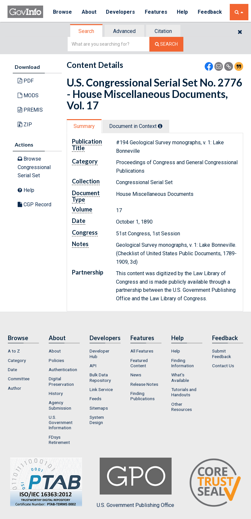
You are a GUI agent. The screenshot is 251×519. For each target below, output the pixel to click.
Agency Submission (60, 405)
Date (12, 369)
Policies (56, 360)
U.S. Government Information (61, 423)
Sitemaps (99, 408)
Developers (120, 12)
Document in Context (135, 126)
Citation (163, 31)
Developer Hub (99, 353)
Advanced (124, 31)
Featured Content (139, 363)
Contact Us (223, 365)
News (135, 374)
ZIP (25, 124)
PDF (26, 81)
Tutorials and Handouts (183, 392)
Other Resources (181, 406)
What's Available (180, 377)
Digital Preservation (61, 381)
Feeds (95, 398)
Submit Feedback (221, 353)
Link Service (101, 389)
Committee (18, 378)
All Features (141, 351)
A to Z (14, 351)
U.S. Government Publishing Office (135, 483)
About (89, 12)
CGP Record (34, 204)
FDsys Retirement (59, 439)
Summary (84, 126)
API (93, 365)
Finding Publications (142, 396)
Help (183, 12)
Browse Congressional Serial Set (34, 167)
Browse (62, 12)
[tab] (86, 31)
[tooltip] (160, 126)
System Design (97, 420)
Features (156, 12)
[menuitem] (23, 351)
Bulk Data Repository (100, 377)
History (56, 393)
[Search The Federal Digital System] (166, 44)
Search (86, 31)
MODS (28, 95)
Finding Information (182, 363)
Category (17, 360)
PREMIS (30, 110)
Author (14, 388)
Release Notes (144, 384)
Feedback (210, 12)
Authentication (63, 369)
